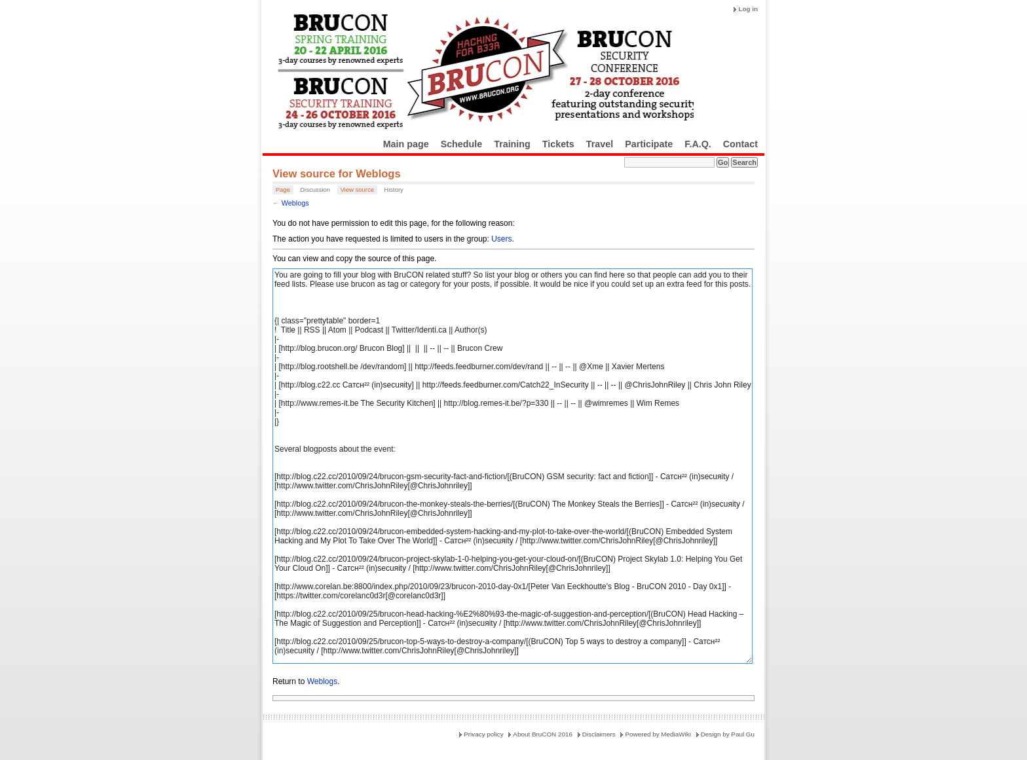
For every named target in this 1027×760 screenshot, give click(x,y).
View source (357, 189)
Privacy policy (483, 734)
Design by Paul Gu (728, 734)
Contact (740, 144)
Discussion (315, 189)
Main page (406, 144)
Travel (599, 144)
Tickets (558, 144)
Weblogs (295, 203)
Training (512, 144)
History (393, 189)
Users (501, 239)
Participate (649, 144)
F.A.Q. (697, 144)
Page (283, 189)
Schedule (462, 144)
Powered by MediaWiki (657, 734)
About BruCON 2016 (542, 734)
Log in (748, 8)
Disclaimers (599, 734)
